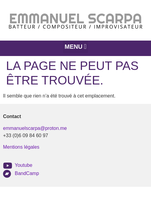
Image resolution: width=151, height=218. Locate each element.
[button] (75, 47)
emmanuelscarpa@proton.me (35, 128)
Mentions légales (21, 147)
